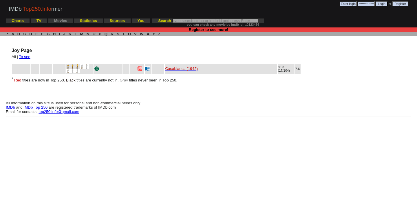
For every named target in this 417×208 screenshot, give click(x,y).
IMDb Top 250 (36, 107)
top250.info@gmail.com (59, 111)
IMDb (10, 107)
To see (24, 57)
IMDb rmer (35, 9)
